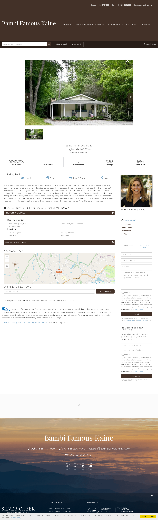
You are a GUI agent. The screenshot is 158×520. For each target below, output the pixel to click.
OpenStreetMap (100, 283)
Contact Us (128, 238)
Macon (27, 322)
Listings (14, 322)
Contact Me (126, 227)
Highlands (35, 322)
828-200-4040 (129, 220)
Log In (148, 44)
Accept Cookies (148, 516)
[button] (49, 44)
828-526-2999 (125, 5)
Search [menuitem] (67, 24)
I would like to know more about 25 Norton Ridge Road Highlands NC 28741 (136, 273)
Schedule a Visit (144, 239)
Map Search (77, 44)
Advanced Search (61, 44)
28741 (44, 322)
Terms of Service (142, 314)
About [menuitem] (135, 24)
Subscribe (136, 370)
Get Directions (105, 291)
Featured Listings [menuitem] (83, 24)
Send (136, 308)
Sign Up (153, 44)
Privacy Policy (138, 303)
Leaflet (91, 283)
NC (20, 322)
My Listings (126, 224)
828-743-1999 (104, 5)
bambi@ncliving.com (147, 5)
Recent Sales (142, 224)
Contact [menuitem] (145, 24)
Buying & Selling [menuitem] (120, 24)
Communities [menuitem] (102, 24)
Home (6, 322)
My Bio (140, 227)
